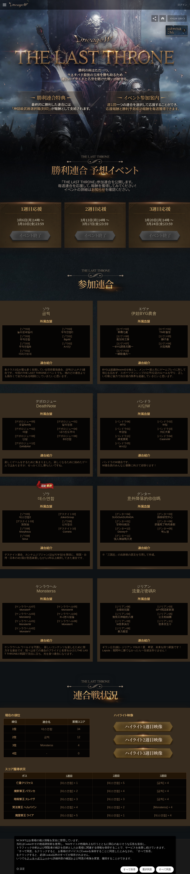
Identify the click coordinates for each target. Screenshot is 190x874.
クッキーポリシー (37, 858)
